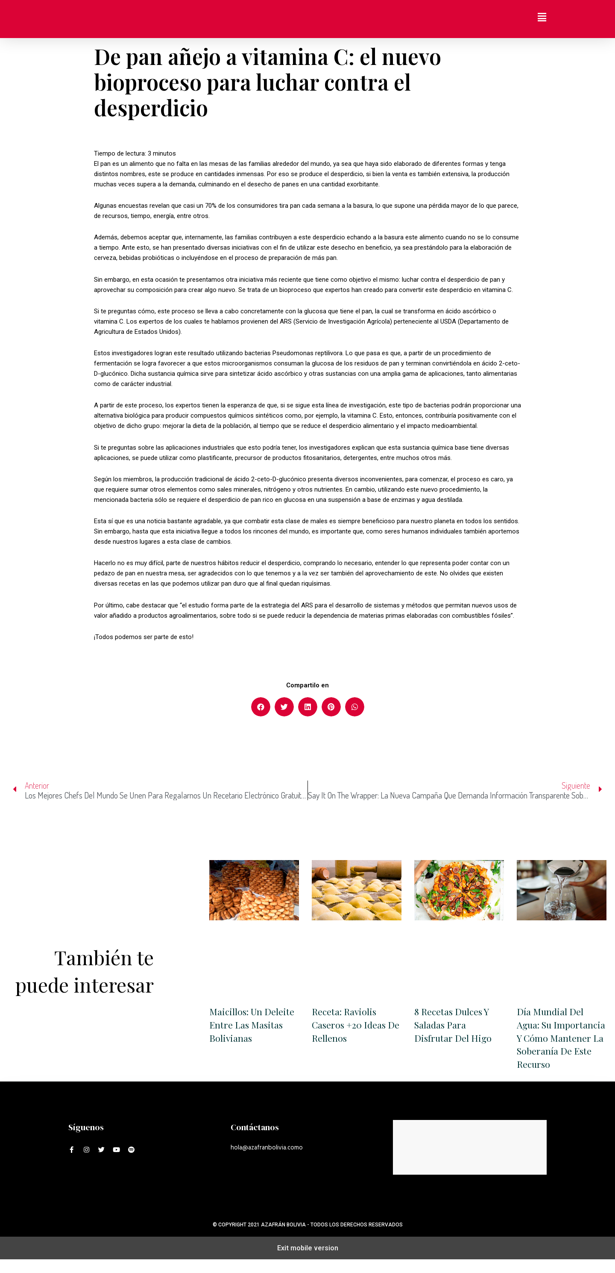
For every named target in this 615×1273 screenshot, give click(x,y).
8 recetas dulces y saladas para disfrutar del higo (453, 1025)
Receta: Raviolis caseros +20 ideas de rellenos (350, 1025)
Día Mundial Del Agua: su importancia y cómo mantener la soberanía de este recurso (560, 1044)
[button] (260, 706)
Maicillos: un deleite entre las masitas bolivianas (252, 1025)
